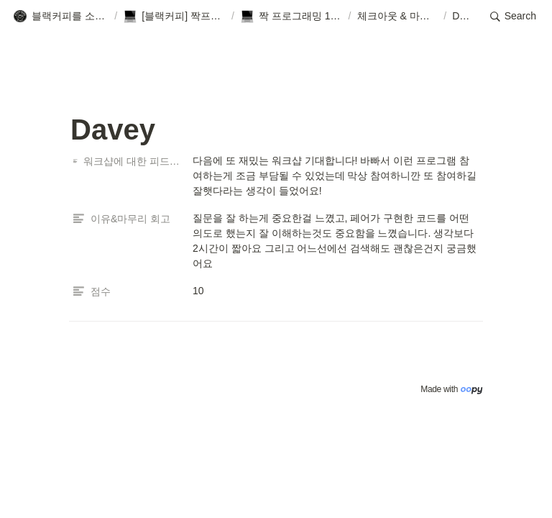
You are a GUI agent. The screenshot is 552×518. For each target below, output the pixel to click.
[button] (61, 16)
